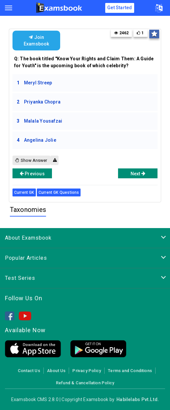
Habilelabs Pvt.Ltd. (137, 399)
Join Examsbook (36, 40)
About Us (56, 370)
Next (138, 173)
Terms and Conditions (130, 370)
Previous (32, 173)
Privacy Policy (86, 370)
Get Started (119, 7)
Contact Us (29, 370)
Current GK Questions (58, 192)
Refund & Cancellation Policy (85, 382)
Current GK (24, 192)
